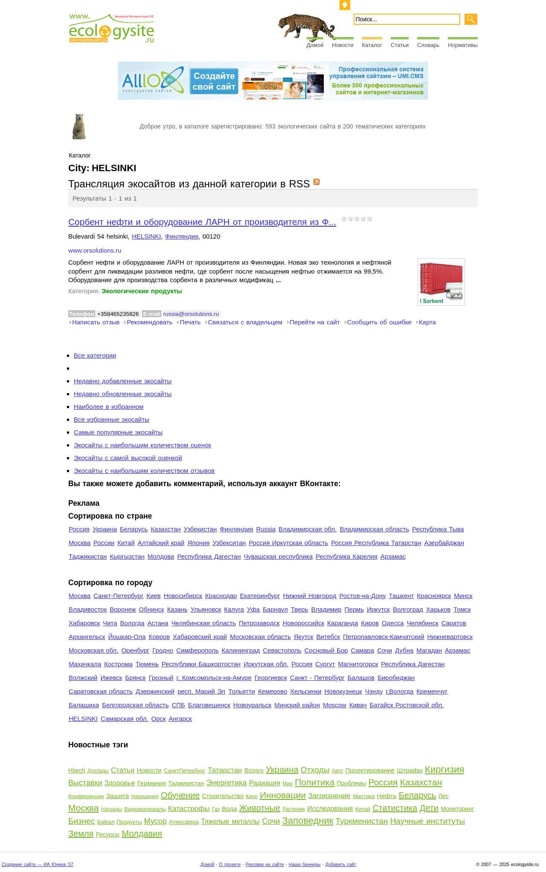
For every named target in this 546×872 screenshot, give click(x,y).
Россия (79, 529)
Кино (252, 796)
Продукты (129, 822)
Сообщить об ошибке (379, 322)
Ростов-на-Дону (363, 595)
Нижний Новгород (309, 595)
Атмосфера (183, 822)
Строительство (223, 796)
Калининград (240, 650)
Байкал (105, 822)
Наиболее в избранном (108, 406)
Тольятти (241, 691)
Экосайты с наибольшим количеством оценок (142, 445)
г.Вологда (400, 691)
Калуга (234, 609)
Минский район (297, 705)
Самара (363, 650)
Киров (370, 623)
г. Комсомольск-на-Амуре (214, 677)
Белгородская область (135, 705)
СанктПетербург (185, 770)
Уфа (253, 609)
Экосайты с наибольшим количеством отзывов (144, 470)
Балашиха (84, 705)
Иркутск (378, 609)
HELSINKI (146, 236)
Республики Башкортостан (201, 664)
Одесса (393, 623)
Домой (315, 45)
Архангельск (87, 636)
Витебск (328, 636)
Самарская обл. (124, 718)
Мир (287, 784)
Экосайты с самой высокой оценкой (128, 457)
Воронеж (123, 609)
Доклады (98, 771)
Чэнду (374, 691)
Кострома (118, 664)
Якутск (304, 636)
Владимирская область (374, 529)
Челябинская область (203, 623)
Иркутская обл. (266, 664)
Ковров (159, 636)
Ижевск (111, 677)
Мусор (155, 821)
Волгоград (408, 609)
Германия (151, 783)
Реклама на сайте (265, 864)
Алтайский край (161, 542)
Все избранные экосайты (111, 419)
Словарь (428, 45)
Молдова (161, 556)
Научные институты (427, 821)
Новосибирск (183, 595)
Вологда (132, 623)
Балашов (361, 677)
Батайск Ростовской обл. (407, 705)
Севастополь (282, 650)
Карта (427, 322)
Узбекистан (200, 529)
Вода (229, 808)
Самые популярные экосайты (118, 432)
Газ (216, 809)
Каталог (372, 45)
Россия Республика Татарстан (376, 542)
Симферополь (197, 650)
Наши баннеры (305, 864)
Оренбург (135, 650)
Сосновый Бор (326, 650)
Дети (429, 808)
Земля (80, 833)
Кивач (358, 705)
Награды (111, 809)
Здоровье (120, 783)
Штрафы (409, 770)
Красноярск (434, 595)
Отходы (315, 769)
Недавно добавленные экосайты (122, 381)
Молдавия (142, 833)
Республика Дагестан (209, 556)
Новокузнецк (343, 691)
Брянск (135, 677)
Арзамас (393, 556)
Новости (342, 45)
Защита (117, 795)
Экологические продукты (142, 291)
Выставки (85, 783)
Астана (158, 623)
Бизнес (81, 821)
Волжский (83, 677)
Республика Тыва (438, 529)
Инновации (283, 795)
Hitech (76, 770)
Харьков (438, 609)
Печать (190, 322)
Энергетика (226, 783)
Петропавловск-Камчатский (383, 636)
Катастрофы (188, 809)
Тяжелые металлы (230, 821)
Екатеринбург (260, 595)
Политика (314, 782)
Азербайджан (444, 542)
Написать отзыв (95, 322)
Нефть (387, 795)
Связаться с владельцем (245, 322)
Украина (105, 529)
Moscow (334, 705)
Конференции (86, 796)
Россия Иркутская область (288, 542)
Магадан (429, 650)
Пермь (353, 609)
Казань (177, 609)
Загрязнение (329, 796)
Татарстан (225, 770)
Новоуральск (252, 705)
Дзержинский (155, 691)
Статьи (400, 45)
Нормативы (462, 45)
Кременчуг (431, 691)
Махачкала (85, 664)
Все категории (95, 355)
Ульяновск (206, 609)
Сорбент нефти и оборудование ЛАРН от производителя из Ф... (202, 222)
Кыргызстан (127, 556)
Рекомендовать (149, 322)
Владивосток (88, 609)
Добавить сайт (341, 864)
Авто (337, 771)
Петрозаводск (259, 623)
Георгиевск (271, 677)
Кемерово (272, 691)
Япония (198, 542)
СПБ (178, 705)
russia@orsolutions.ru (191, 314)
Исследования (330, 808)
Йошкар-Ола (126, 636)
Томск (462, 609)
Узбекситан (229, 542)
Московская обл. (93, 650)
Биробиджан (396, 677)
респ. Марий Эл (201, 691)
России (103, 542)
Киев (153, 595)
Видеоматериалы (145, 809)
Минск (463, 595)
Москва (79, 542)
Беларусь (134, 529)
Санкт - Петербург (317, 677)
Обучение (180, 795)
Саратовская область (101, 691)
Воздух (254, 770)
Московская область (260, 636)
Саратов (454, 623)
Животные (259, 808)
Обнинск (151, 609)
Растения (293, 809)
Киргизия (444, 769)
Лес (444, 796)
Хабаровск (84, 623)
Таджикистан (88, 556)
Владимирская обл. (308, 529)
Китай (125, 542)
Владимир (326, 609)
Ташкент (401, 595)
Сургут (325, 664)
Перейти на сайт (315, 322)
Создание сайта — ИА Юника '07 (37, 864)
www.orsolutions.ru (94, 250)
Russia (266, 529)
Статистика (394, 808)
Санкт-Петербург (118, 595)
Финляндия (181, 236)
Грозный (161, 677)
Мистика (364, 796)
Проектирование (370, 770)
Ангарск (180, 718)
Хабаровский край (200, 636)
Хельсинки (305, 691)
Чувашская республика (278, 556)
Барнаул (275, 609)
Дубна (404, 650)
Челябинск (423, 623)
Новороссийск (303, 623)
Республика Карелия (347, 556)
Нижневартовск (450, 636)
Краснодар (221, 595)
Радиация (264, 783)
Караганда (342, 623)
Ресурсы (107, 834)
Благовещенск (209, 705)
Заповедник (308, 820)
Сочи (384, 650)
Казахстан (165, 529)
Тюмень (147, 664)
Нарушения (144, 796)
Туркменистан (362, 821)
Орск (158, 718)
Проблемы (351, 783)
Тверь (299, 609)
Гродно (162, 650)
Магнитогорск (358, 664)
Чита (110, 623)
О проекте (230, 864)
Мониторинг (457, 808)
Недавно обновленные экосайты (122, 393)
